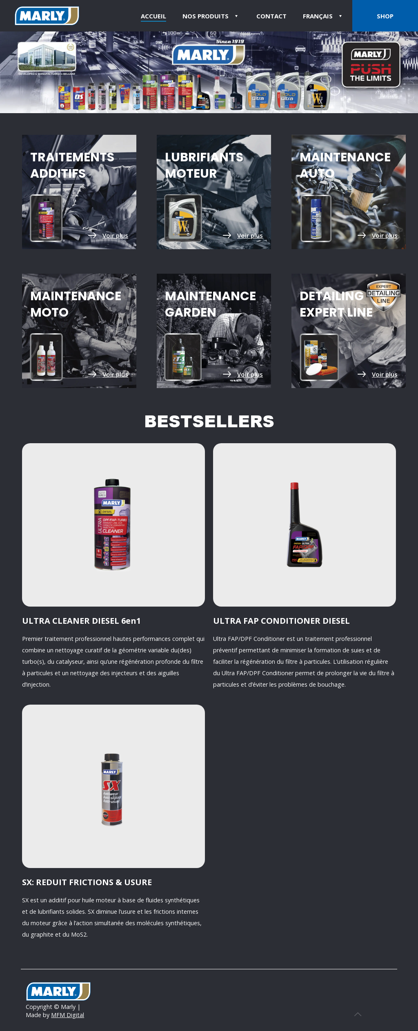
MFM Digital (67, 1015)
